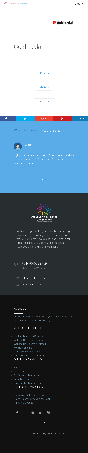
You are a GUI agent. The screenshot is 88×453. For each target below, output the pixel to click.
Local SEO (19, 371)
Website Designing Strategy (28, 340)
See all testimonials (52, 131)
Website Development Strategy (30, 343)
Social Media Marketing (26, 375)
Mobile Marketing (23, 347)
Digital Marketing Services (27, 351)
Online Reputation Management (30, 355)
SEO (16, 367)
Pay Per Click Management (28, 383)
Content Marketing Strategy (28, 336)
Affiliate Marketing (23, 402)
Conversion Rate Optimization (29, 395)
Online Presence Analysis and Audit (32, 398)
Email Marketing (22, 379)
